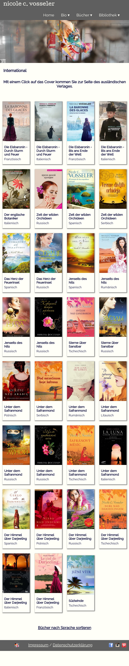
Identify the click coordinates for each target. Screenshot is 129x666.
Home (48, 15)
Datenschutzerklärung (72, 645)
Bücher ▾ (84, 15)
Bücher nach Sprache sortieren (64, 627)
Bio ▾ (65, 15)
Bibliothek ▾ (109, 15)
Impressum (38, 645)
